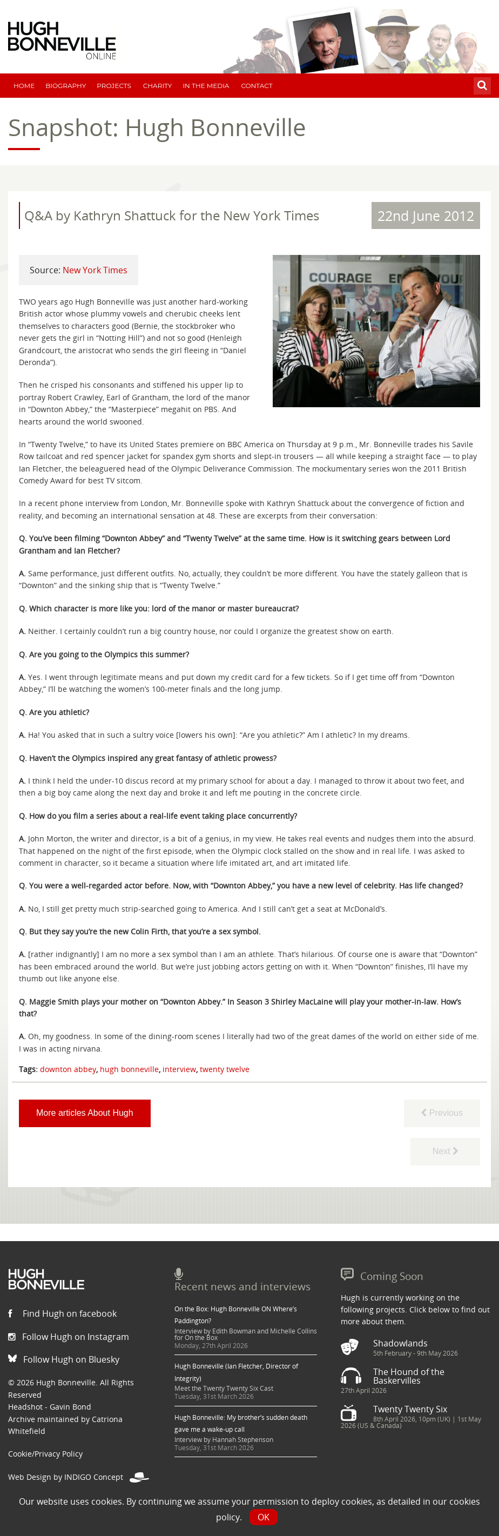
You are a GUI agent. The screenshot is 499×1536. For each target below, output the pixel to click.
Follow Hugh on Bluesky (63, 1359)
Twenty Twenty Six (410, 1409)
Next (445, 1151)
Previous (442, 1112)
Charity (157, 86)
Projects (114, 86)
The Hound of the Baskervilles (408, 1376)
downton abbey (68, 1069)
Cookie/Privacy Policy (45, 1454)
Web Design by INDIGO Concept (78, 1477)
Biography (65, 86)
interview (179, 1069)
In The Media (206, 86)
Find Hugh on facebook (62, 1313)
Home (24, 86)
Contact (256, 86)
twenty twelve (224, 1069)
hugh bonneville (129, 1069)
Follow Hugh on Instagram (68, 1337)
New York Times (95, 270)
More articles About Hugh (84, 1112)
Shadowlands (400, 1343)
